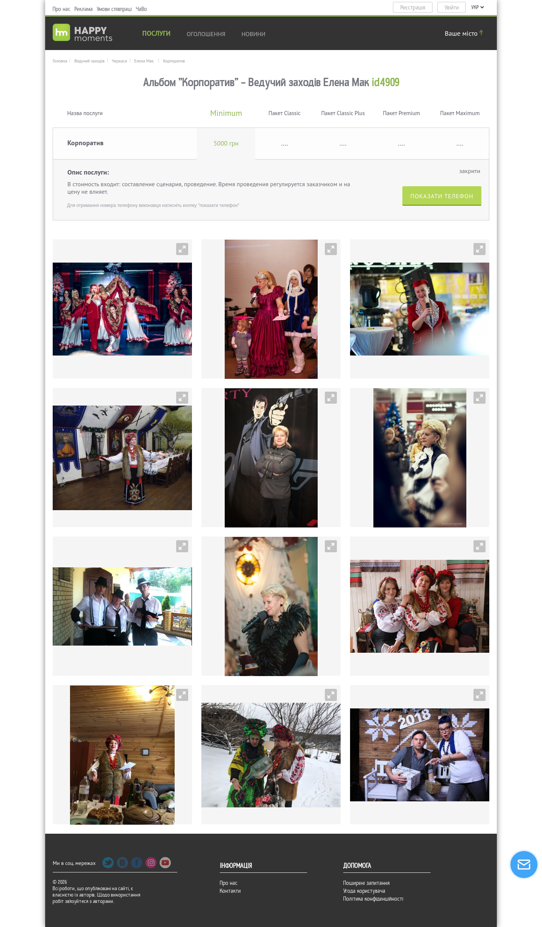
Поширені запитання (366, 883)
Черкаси (119, 61)
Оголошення (206, 34)
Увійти (452, 8)
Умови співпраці (114, 9)
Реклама (84, 9)
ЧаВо (141, 9)
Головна (60, 61)
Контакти (230, 891)
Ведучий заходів (89, 61)
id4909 (385, 82)
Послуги (156, 34)
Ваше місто (465, 33)
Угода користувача (364, 891)
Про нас (62, 9)
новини (254, 34)
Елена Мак (144, 61)
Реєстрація (412, 8)
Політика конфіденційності (373, 899)
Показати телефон (441, 196)
